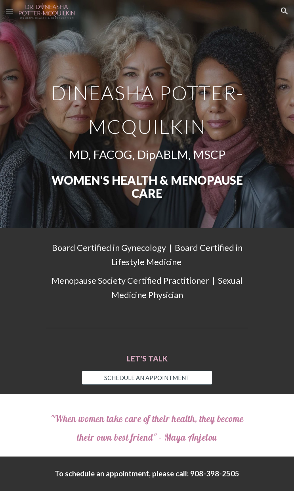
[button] (9, 11)
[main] (146, 114)
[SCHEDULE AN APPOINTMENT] (147, 378)
